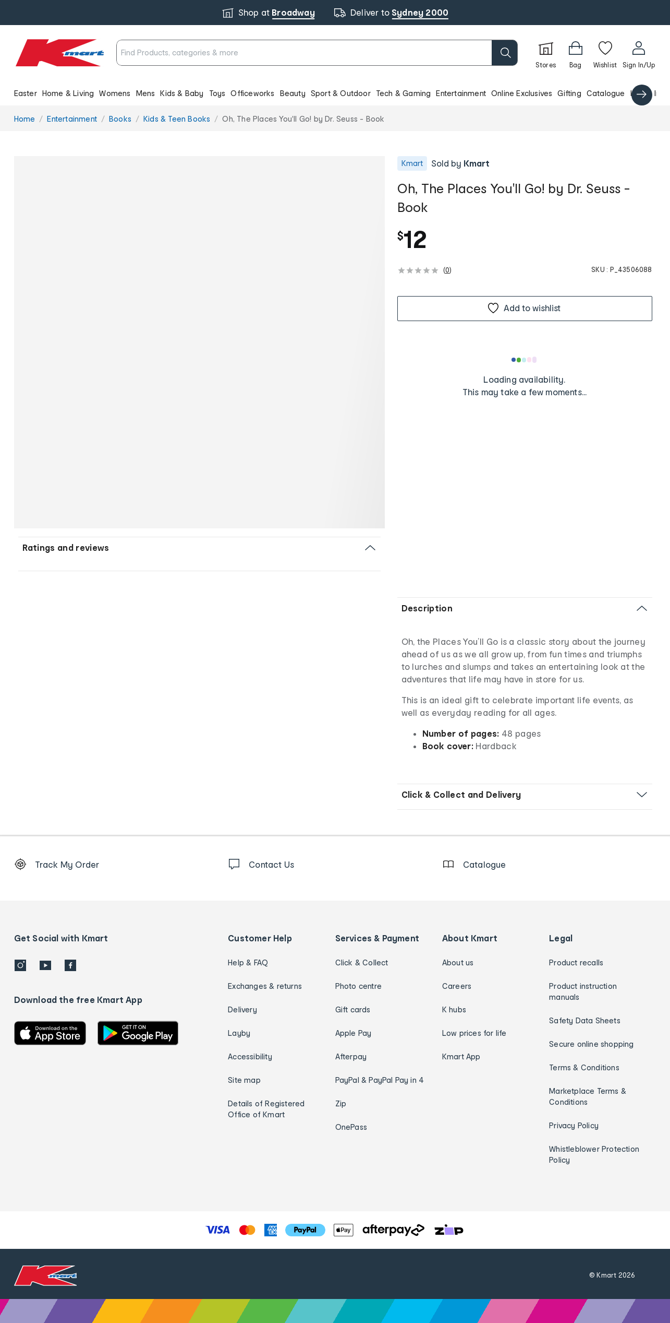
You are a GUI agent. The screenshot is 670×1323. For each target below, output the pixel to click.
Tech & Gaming (403, 93)
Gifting (569, 93)
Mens (145, 93)
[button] (335, 92)
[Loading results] (524, 360)
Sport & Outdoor (341, 93)
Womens (114, 93)
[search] (505, 53)
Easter (25, 93)
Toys (217, 93)
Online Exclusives (521, 93)
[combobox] (316, 53)
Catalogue (606, 93)
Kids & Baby (181, 93)
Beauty (293, 93)
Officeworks (252, 93)
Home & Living (68, 93)
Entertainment (461, 93)
